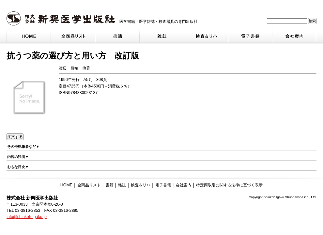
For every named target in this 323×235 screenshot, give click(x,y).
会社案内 (184, 185)
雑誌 (122, 185)
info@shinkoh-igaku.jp (27, 216)
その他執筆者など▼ (23, 147)
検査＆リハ (140, 185)
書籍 (110, 185)
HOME (66, 185)
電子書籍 (163, 185)
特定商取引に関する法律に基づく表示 (229, 185)
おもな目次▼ (18, 167)
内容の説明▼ (18, 157)
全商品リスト (89, 185)
